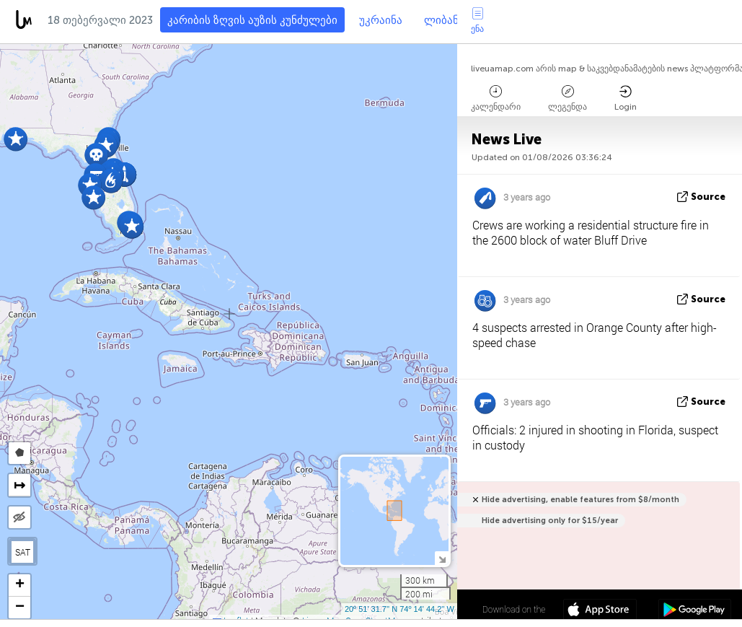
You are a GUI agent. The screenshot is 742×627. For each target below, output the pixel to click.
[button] (111, 181)
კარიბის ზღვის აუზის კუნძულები (252, 20)
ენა (477, 20)
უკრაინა (380, 20)
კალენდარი (496, 98)
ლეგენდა (567, 98)
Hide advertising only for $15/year (550, 520)
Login (625, 98)
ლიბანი (444, 20)
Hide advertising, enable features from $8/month (580, 499)
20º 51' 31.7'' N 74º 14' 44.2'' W (399, 609)
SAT (22, 552)
